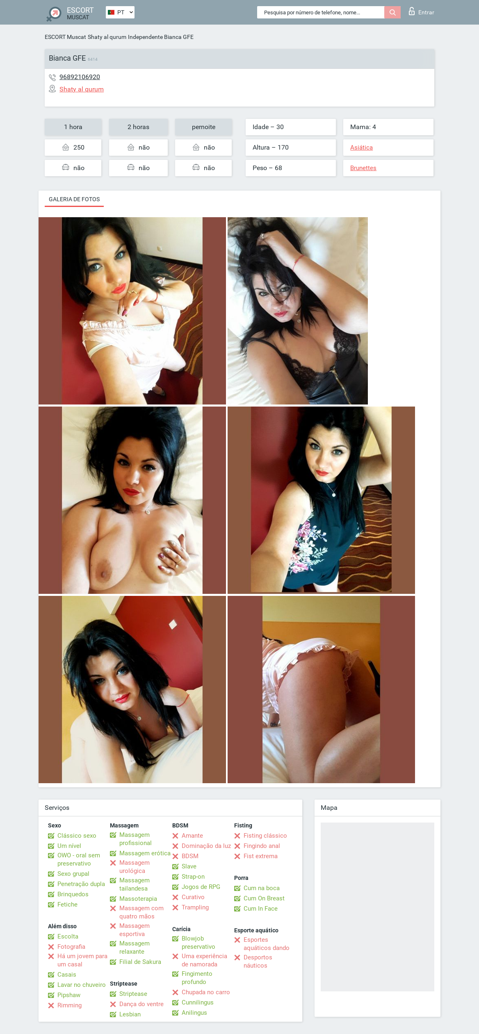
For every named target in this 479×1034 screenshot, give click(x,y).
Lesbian (130, 1014)
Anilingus (194, 1012)
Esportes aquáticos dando (267, 944)
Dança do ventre (141, 1004)
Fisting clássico (265, 835)
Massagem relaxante (134, 947)
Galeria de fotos (74, 199)
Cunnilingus (198, 1002)
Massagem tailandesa (134, 884)
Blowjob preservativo (198, 942)
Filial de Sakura (140, 962)
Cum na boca (262, 888)
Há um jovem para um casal (82, 960)
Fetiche (67, 904)
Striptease (133, 994)
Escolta (67, 936)
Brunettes (363, 168)
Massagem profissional (135, 839)
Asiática (361, 147)
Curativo (193, 897)
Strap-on (193, 876)
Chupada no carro (206, 992)
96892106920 (79, 77)
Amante (192, 835)
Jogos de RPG (201, 887)
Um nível (69, 846)
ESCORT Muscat (65, 37)
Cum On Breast (264, 898)
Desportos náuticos (258, 961)
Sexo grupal (73, 873)
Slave (189, 866)
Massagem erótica (145, 853)
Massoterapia (138, 898)
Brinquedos (73, 894)
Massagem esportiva (134, 930)
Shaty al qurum (107, 37)
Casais (66, 974)
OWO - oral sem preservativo (78, 859)
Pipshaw (68, 995)
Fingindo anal (262, 846)
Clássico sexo (76, 835)
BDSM (190, 856)
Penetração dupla (81, 884)
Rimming (69, 1005)
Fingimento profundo (197, 978)
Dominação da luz (206, 846)
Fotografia (71, 946)
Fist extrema (261, 856)
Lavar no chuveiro (81, 985)
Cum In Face (261, 908)
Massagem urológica (134, 867)
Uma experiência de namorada (204, 960)
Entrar (421, 11)
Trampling (195, 907)
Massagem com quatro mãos (141, 912)
